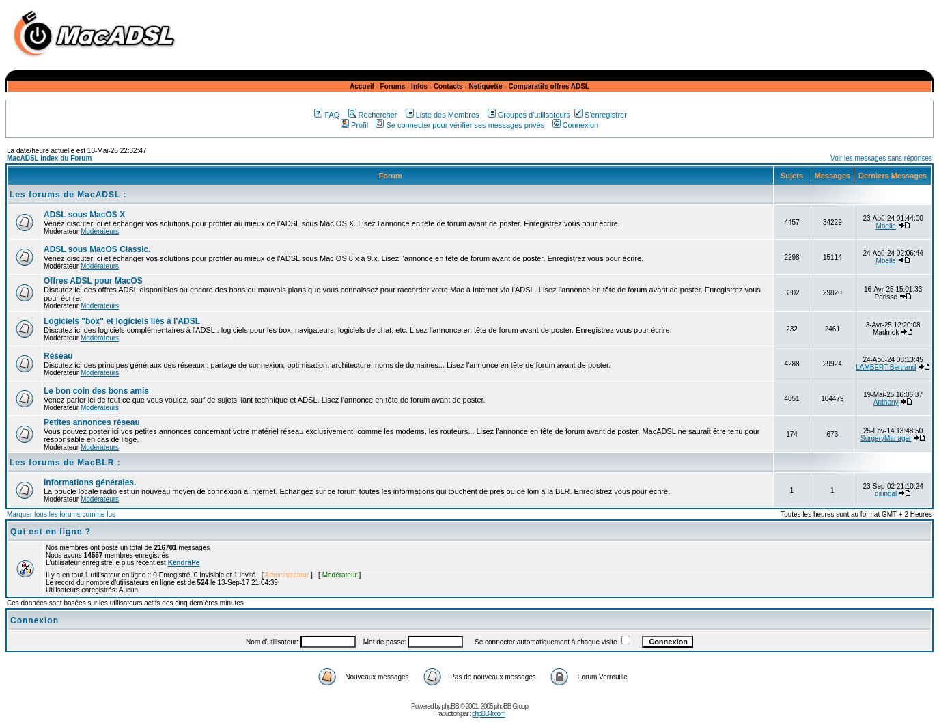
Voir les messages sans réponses (881, 158)
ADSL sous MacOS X (84, 214)
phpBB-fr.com (488, 714)
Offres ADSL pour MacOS (93, 281)
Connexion (575, 125)
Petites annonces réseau (92, 422)
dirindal (886, 493)
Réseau (58, 356)
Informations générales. (90, 482)
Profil (354, 125)
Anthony (886, 402)
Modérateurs (100, 231)
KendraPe (184, 563)
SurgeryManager (885, 438)
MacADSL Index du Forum (49, 158)
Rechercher (372, 115)
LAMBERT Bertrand (886, 367)
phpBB (450, 706)
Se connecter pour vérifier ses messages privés (460, 125)
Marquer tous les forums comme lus (61, 514)
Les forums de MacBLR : (65, 462)
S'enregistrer (600, 115)
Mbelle (885, 226)
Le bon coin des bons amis (96, 391)
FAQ (326, 115)
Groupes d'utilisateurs (529, 115)
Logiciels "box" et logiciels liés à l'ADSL (122, 321)
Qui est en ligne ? (50, 531)
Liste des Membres (442, 115)
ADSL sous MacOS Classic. (97, 249)
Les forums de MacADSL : (68, 195)
